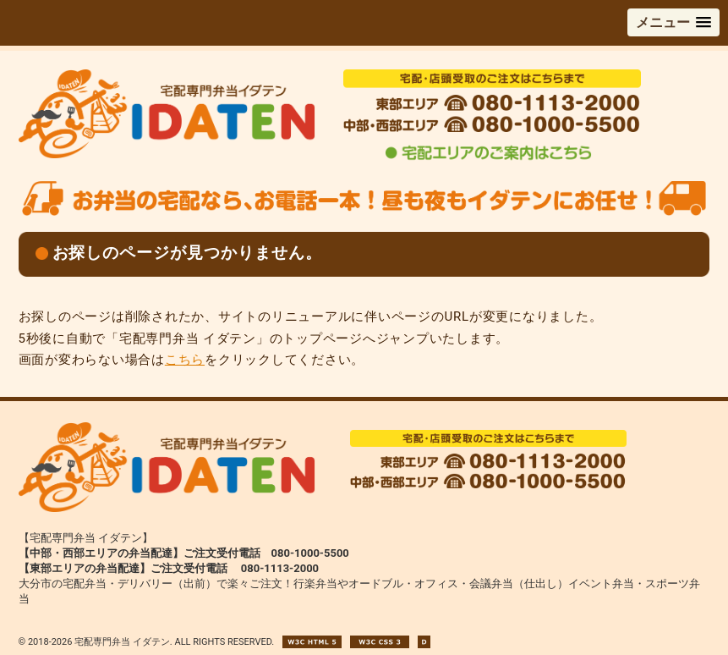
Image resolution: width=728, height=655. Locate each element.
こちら (185, 359)
